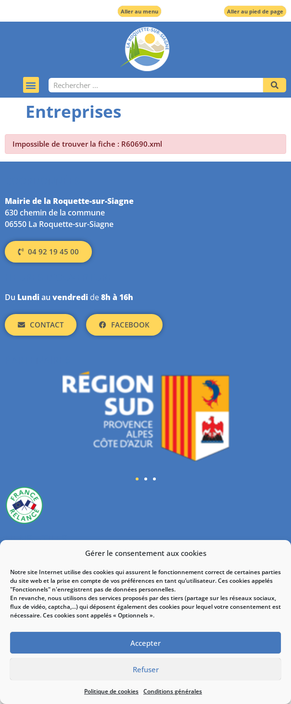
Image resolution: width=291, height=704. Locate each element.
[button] (31, 85)
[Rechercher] (274, 85)
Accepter (145, 643)
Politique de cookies (111, 691)
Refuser (146, 669)
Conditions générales (172, 691)
